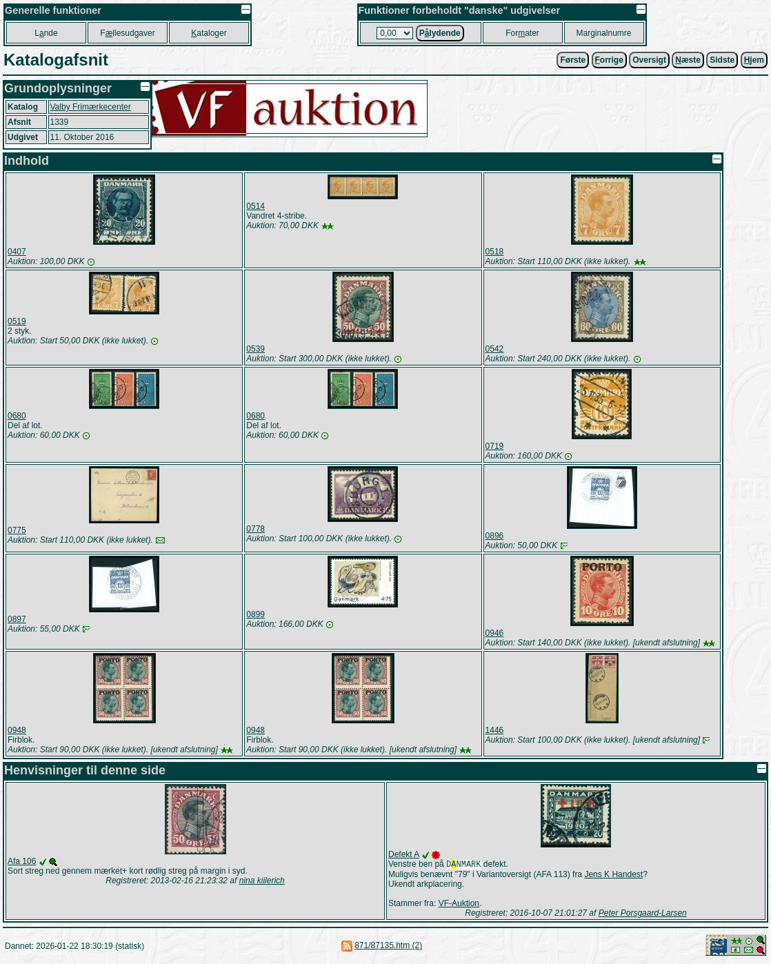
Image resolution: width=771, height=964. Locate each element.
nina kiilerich (262, 880)
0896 (494, 536)
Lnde (45, 33)
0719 (494, 446)
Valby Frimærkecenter (90, 107)
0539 (255, 349)
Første (572, 60)
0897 (17, 619)
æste (688, 60)
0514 (255, 206)
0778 (255, 529)
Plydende (440, 33)
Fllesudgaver (127, 33)
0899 (255, 614)
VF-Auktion (459, 905)
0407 (17, 252)
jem (754, 60)
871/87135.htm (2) (388, 947)
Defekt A (403, 854)
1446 (494, 730)
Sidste (722, 60)
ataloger (208, 33)
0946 (494, 633)
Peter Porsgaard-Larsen (643, 914)
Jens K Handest (613, 876)
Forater (522, 33)
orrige (609, 60)
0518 (494, 252)
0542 (494, 349)
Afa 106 (22, 861)
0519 (17, 321)
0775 (17, 530)
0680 (17, 416)
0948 (17, 730)
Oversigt (649, 60)
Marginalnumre (603, 33)
